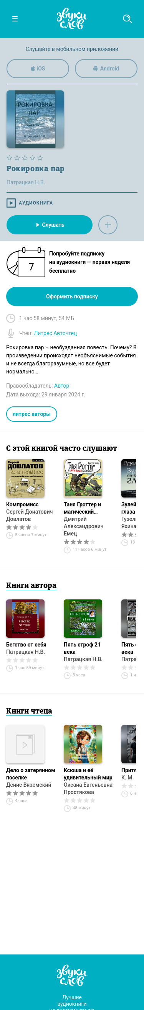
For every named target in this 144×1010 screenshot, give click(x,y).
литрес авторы (32, 414)
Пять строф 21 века (82, 648)
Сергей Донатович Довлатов (29, 515)
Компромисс (22, 504)
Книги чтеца (29, 711)
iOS (38, 68)
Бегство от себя (26, 645)
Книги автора (31, 586)
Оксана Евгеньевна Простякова (88, 788)
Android (106, 68)
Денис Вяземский (28, 785)
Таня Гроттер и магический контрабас (82, 508)
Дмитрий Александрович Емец (83, 526)
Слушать (49, 225)
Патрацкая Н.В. (25, 652)
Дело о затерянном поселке (30, 774)
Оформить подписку (72, 296)
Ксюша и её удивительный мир (88, 774)
